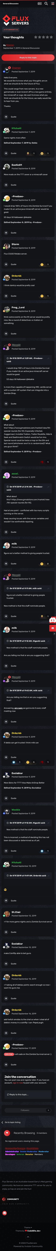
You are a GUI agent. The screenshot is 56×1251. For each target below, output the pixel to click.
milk (14, 543)
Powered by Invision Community (28, 1246)
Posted (23, 72)
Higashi (36, 641)
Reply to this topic (28, 57)
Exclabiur (17, 773)
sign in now (18, 1083)
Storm (15, 244)
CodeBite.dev (33, 1231)
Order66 (37, 875)
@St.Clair (9, 1054)
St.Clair (16, 912)
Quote (13, 117)
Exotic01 (17, 165)
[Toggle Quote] (8, 358)
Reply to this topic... (18, 1094)
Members (38, 1154)
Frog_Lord (18, 307)
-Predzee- (18, 196)
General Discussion (31, 48)
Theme (28, 1227)
